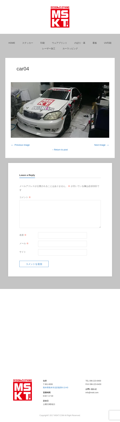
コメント (25, 197)
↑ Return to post (60, 149)
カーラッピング (70, 48)
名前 (23, 235)
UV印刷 (107, 43)
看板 (94, 43)
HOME (12, 43)
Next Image (101, 145)
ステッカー (27, 43)
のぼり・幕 (79, 43)
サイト (22, 252)
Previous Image (20, 145)
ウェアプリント (59, 43)
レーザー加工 (48, 48)
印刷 (42, 43)
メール (24, 243)
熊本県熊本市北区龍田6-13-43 (55, 387)
